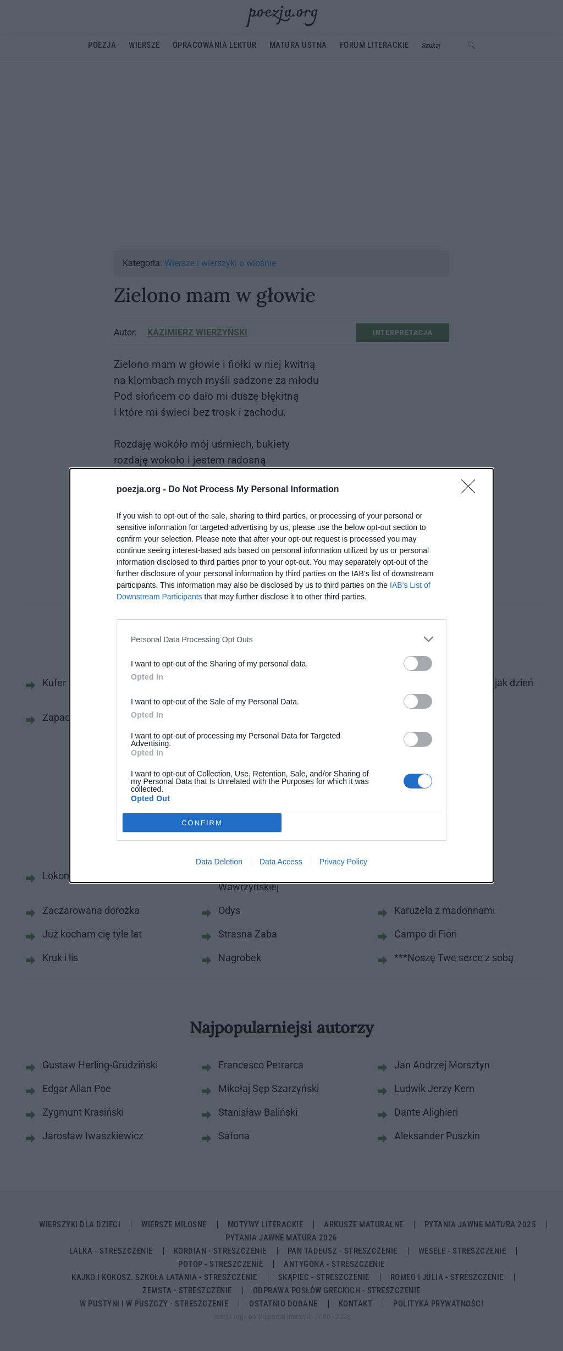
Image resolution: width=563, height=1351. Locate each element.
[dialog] (281, 675)
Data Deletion (219, 861)
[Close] (471, 489)
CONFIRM (202, 823)
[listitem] (281, 639)
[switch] (418, 663)
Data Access (281, 861)
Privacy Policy (343, 861)
